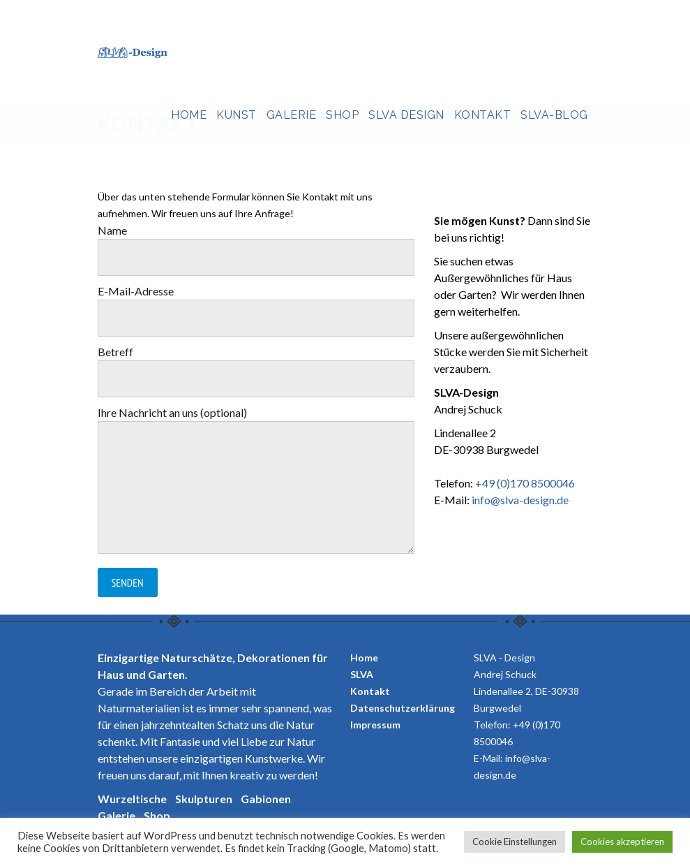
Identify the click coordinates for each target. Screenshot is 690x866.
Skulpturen (203, 798)
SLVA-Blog (554, 115)
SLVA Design (406, 115)
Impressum (375, 725)
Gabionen (266, 798)
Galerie (292, 115)
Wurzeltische (132, 798)
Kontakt (482, 115)
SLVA (361, 674)
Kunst (236, 115)
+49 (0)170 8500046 (525, 483)
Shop (342, 115)
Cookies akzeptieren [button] (622, 841)
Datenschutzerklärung (402, 708)
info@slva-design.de (520, 499)
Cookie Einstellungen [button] (514, 841)
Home (189, 115)
